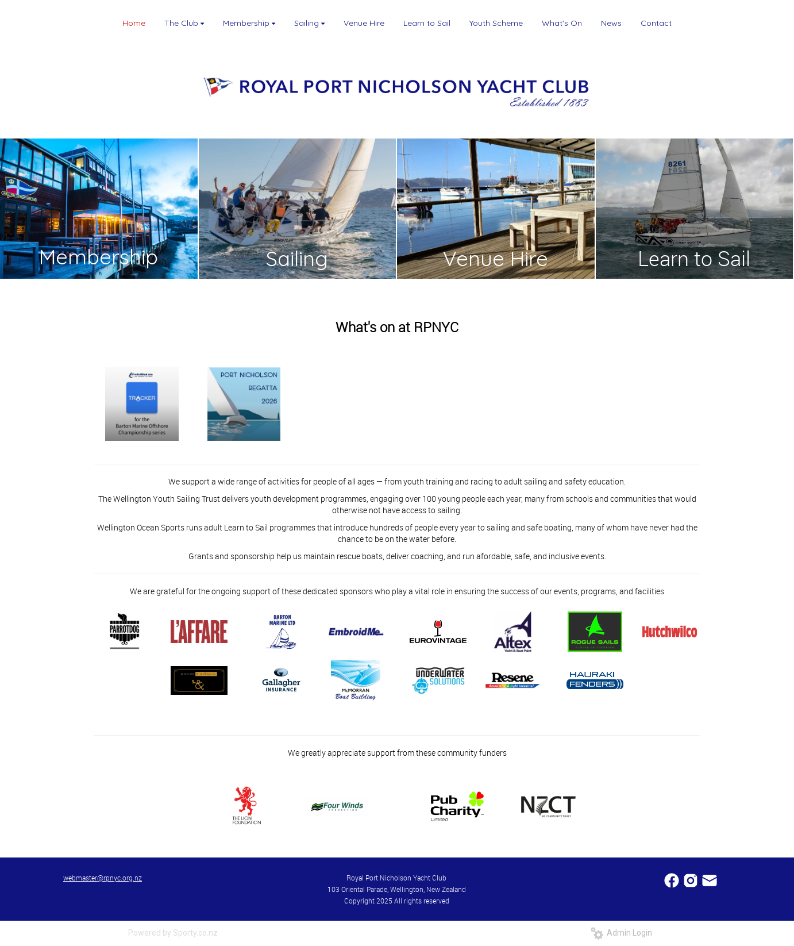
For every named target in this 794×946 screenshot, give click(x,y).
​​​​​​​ (709, 879)
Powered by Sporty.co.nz (173, 932)
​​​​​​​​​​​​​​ (672, 879)
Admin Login (621, 932)
